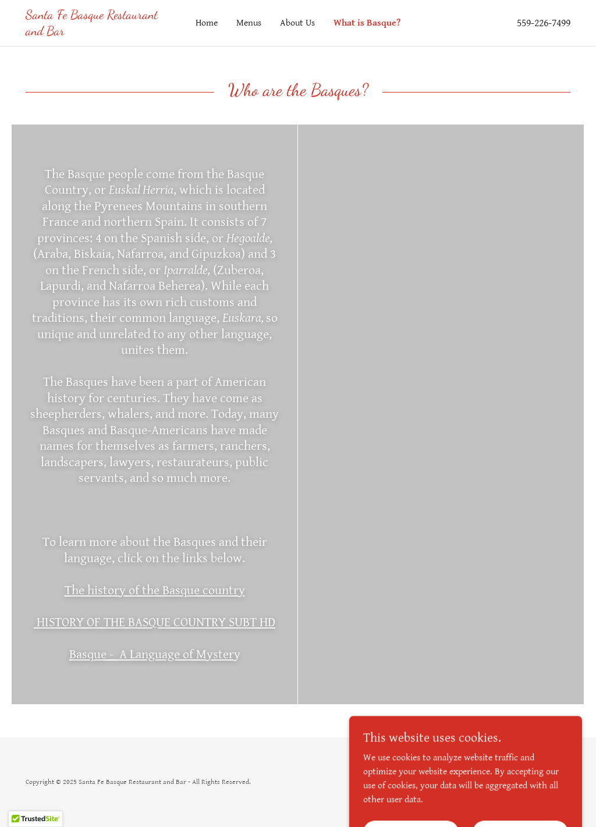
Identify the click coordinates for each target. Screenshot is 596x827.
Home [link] (207, 23)
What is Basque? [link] (367, 23)
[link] (94, 32)
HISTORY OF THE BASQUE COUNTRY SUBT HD (154, 622)
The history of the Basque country (155, 590)
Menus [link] (248, 23)
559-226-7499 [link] (543, 23)
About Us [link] (297, 23)
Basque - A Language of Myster (151, 654)
